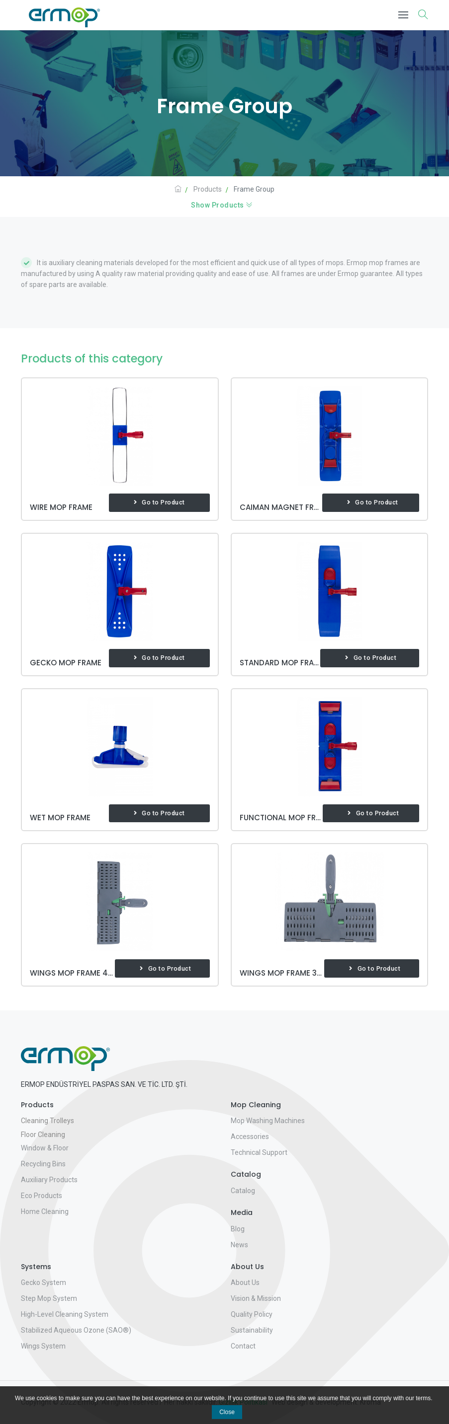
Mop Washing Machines (268, 1121)
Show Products (222, 205)
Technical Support (259, 1152)
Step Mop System (49, 1298)
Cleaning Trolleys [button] (47, 1121)
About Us (245, 1282)
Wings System (43, 1346)
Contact (243, 1346)
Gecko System (43, 1282)
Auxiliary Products (49, 1180)
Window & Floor (45, 1148)
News (239, 1245)
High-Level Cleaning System (64, 1314)
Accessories (250, 1136)
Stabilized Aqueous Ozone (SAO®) (76, 1330)
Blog (238, 1229)
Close (227, 1412)
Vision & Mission (256, 1298)
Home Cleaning (45, 1211)
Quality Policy (251, 1314)
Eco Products (41, 1196)
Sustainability (252, 1330)
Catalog (243, 1191)
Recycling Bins (43, 1164)
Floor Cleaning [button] (43, 1135)
